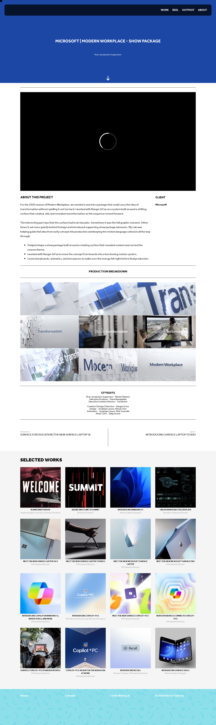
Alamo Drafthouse (40, 510)
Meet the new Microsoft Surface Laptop (131, 563)
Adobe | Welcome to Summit (85, 510)
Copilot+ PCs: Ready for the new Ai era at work (85, 672)
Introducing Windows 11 (130, 510)
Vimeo (24, 695)
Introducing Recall (130, 670)
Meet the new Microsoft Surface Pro (175, 561)
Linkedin (70, 695)
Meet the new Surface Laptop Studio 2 (85, 561)
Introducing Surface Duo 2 (175, 670)
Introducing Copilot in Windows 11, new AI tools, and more (40, 617)
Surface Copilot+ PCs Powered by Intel (40, 670)
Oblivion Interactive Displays (175, 510)
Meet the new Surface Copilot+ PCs (130, 616)
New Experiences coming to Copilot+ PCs (175, 617)
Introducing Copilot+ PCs (85, 616)
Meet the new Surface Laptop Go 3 (40, 561)
